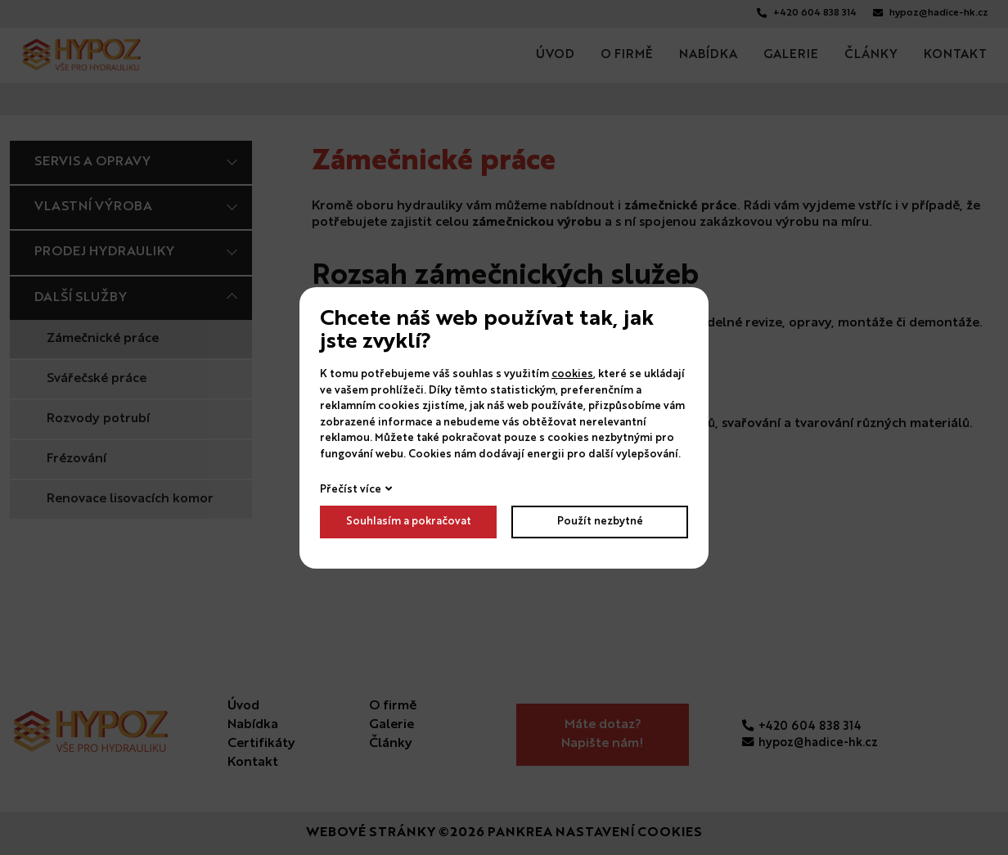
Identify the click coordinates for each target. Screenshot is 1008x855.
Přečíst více (350, 489)
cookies (572, 374)
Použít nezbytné (600, 521)
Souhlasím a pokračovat (408, 521)
